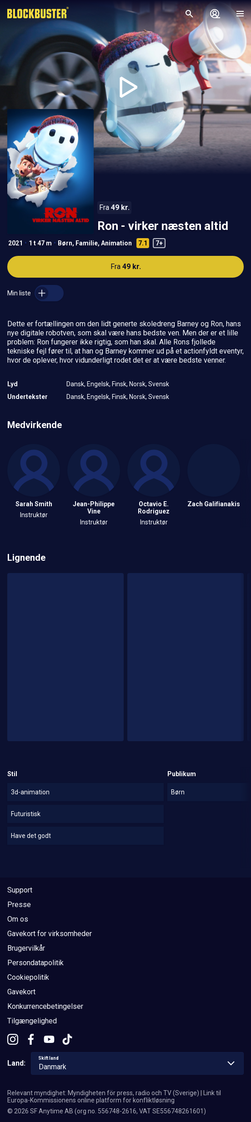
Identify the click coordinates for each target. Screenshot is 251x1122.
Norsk (137, 384)
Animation (116, 243)
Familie (86, 243)
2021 (15, 243)
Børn (65, 243)
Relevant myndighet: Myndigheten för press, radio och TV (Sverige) (103, 1093)
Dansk (75, 384)
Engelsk (98, 384)
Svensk (158, 384)
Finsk (119, 384)
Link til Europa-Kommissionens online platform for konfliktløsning (114, 1096)
